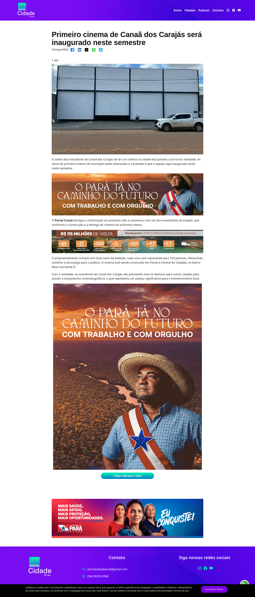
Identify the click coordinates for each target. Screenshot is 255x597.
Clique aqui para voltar (127, 475)
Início (178, 10)
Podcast (203, 10)
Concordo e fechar (214, 589)
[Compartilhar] (72, 49)
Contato (218, 10)
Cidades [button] (190, 10)
